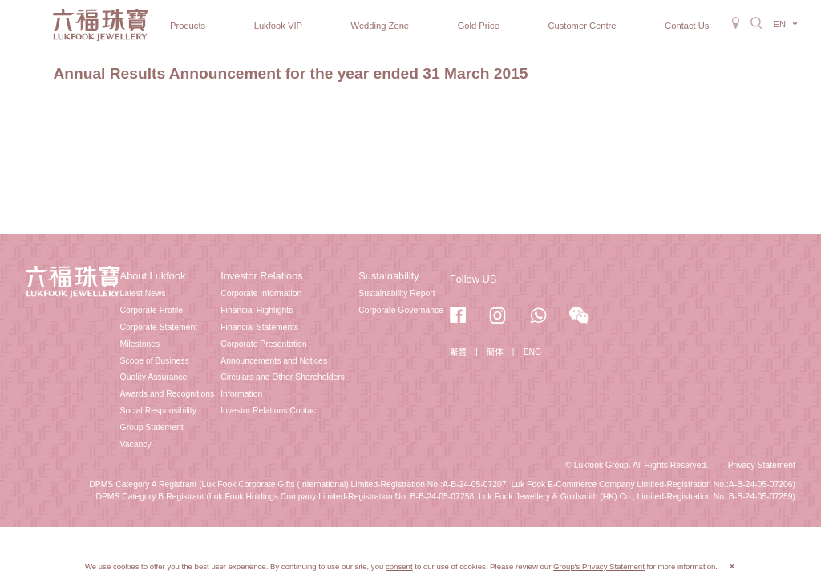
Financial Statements (259, 327)
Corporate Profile (152, 310)
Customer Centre (582, 26)
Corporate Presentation (263, 344)
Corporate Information (260, 293)
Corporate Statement (158, 327)
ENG (533, 352)
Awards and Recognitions (167, 393)
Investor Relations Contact (269, 410)
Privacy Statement (761, 465)
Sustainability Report (396, 293)
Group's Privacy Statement (599, 566)
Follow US (473, 279)
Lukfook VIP (278, 26)
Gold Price (478, 26)
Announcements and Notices (273, 360)
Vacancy (136, 444)
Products (187, 26)
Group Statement (152, 427)
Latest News (143, 293)
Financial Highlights (256, 310)
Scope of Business (154, 360)
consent (399, 566)
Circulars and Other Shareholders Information (282, 385)
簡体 (495, 352)
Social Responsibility (158, 410)
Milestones (140, 344)
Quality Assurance (154, 376)
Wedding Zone (380, 26)
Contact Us (687, 26)
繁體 (458, 352)
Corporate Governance (400, 310)
